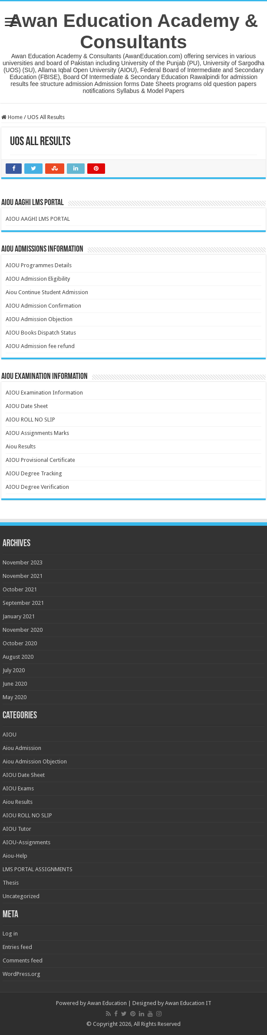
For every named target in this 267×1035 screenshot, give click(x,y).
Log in (10, 933)
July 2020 (14, 670)
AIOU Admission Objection (39, 319)
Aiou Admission (22, 748)
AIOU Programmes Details (39, 265)
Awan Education (107, 1003)
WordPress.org (21, 974)
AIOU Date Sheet (27, 406)
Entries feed (17, 947)
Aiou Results (21, 446)
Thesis (11, 882)
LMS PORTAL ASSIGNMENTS (38, 869)
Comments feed (23, 960)
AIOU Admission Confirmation (43, 305)
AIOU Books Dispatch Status (41, 332)
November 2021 (23, 576)
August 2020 (18, 657)
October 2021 (20, 589)
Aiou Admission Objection (35, 761)
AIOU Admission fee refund (40, 346)
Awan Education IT (188, 1003)
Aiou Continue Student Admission (47, 292)
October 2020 (20, 643)
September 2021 (23, 603)
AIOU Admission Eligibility (38, 278)
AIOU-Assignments (26, 842)
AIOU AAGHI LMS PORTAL (38, 219)
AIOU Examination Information (44, 392)
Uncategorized (21, 896)
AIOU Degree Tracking (34, 473)
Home (12, 117)
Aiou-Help (15, 856)
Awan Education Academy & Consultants (133, 31)
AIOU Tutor (17, 829)
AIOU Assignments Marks (37, 433)
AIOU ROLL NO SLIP (30, 419)
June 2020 (15, 683)
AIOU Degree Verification (37, 487)
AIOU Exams (18, 788)
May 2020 (14, 697)
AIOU (9, 734)
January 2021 (19, 616)
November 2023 (23, 562)
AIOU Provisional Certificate (40, 460)
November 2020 (23, 630)
